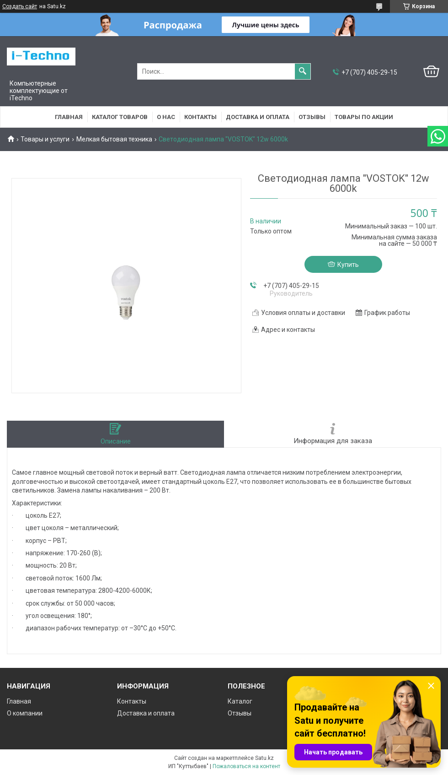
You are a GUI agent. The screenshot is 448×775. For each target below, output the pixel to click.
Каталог (240, 701)
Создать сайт (19, 6)
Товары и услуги (45, 139)
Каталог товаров (120, 117)
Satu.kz (264, 758)
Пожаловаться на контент (246, 766)
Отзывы (312, 117)
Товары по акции (364, 117)
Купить (348, 264)
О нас (166, 117)
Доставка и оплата (257, 117)
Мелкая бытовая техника (114, 139)
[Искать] (302, 71)
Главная (69, 117)
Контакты (200, 117)
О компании (25, 713)
